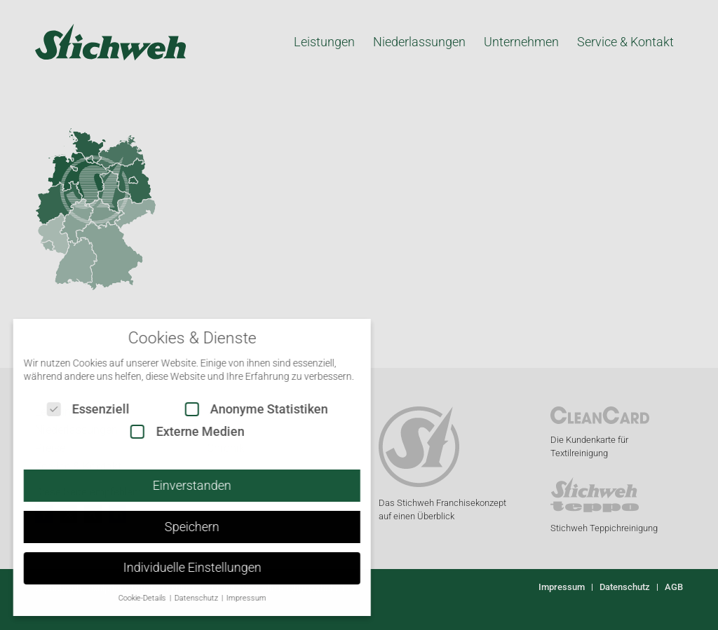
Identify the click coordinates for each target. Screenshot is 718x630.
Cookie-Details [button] (131, 598)
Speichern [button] (181, 527)
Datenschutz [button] (185, 598)
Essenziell (77, 409)
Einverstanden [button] (181, 486)
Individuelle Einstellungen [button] (180, 568)
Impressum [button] (235, 598)
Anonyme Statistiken (245, 409)
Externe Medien (176, 431)
